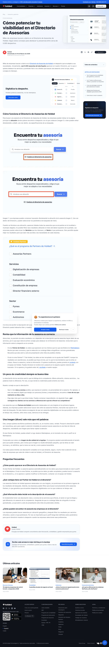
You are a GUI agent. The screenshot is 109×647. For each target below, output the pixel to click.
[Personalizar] (73, 329)
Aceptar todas (45, 329)
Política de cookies (60, 324)
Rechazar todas (64, 329)
